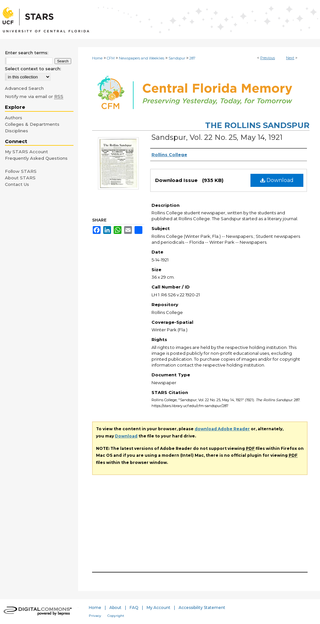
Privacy (95, 616)
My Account (158, 607)
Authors (13, 117)
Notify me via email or (34, 96)
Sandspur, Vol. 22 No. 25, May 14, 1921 (217, 137)
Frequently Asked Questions (36, 158)
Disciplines (16, 130)
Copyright (115, 616)
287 (192, 58)
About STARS (20, 177)
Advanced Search (24, 88)
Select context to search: (33, 68)
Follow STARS (21, 171)
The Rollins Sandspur (257, 125)
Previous (267, 58)
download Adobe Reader (222, 428)
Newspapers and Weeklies (141, 58)
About (115, 607)
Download (277, 180)
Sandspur (176, 58)
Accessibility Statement (202, 607)
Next (290, 58)
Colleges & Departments (32, 124)
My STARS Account (26, 151)
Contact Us (17, 184)
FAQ (134, 607)
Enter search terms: (26, 52)
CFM (111, 58)
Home (97, 58)
